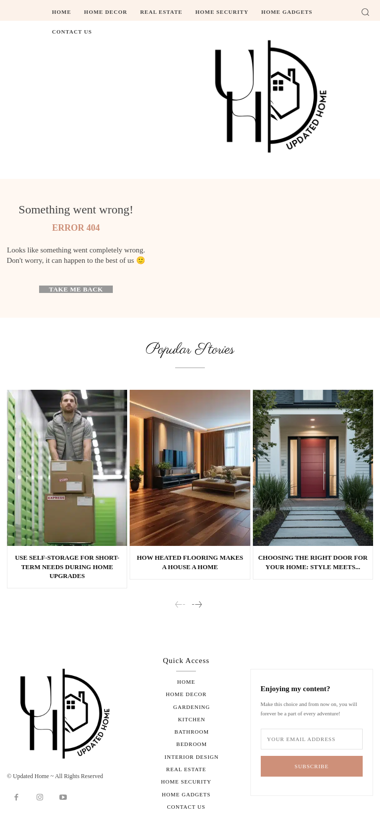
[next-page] (196, 605)
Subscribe (311, 766)
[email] (312, 739)
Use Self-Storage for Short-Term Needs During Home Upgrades (67, 566)
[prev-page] (180, 605)
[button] (365, 12)
